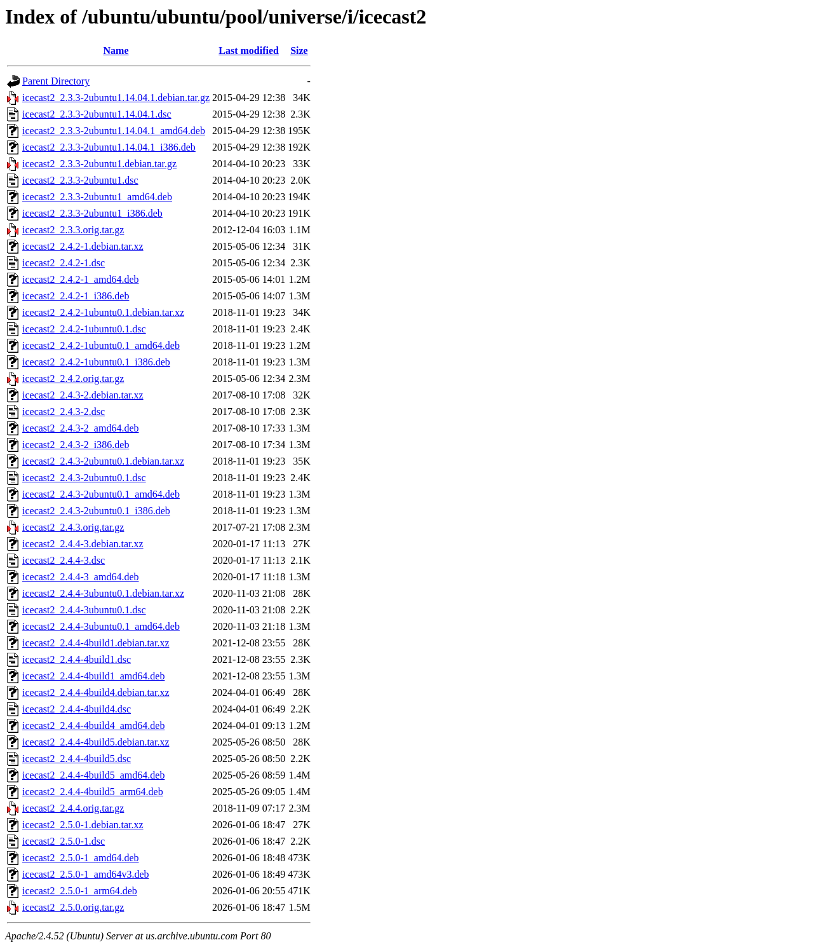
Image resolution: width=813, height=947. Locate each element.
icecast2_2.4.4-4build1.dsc (76, 659)
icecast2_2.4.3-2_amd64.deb (80, 428)
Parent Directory (56, 81)
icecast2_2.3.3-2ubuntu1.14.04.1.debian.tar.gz (116, 97)
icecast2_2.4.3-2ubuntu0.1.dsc (84, 477)
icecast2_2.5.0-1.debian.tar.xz (83, 824)
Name (116, 50)
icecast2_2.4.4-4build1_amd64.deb (93, 676)
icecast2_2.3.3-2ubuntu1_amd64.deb (97, 196)
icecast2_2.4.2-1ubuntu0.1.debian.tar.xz (103, 312)
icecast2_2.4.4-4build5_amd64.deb (93, 775)
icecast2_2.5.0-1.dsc (63, 841)
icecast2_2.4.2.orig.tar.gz (73, 378)
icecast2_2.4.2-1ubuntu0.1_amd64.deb (101, 345)
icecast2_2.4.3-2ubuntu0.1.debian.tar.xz (103, 461)
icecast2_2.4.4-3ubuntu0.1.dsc (84, 609)
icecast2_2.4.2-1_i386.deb (75, 295)
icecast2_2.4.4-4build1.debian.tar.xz (95, 642)
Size (299, 50)
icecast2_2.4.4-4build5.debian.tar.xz (95, 742)
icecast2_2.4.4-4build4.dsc (76, 709)
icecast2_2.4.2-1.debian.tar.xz (83, 246)
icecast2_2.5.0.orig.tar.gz (73, 907)
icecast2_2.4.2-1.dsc (63, 262)
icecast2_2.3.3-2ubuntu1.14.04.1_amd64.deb (113, 130)
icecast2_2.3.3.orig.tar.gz (73, 229)
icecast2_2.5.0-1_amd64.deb (80, 857)
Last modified (248, 50)
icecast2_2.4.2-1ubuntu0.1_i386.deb (96, 362)
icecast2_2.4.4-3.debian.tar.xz (83, 543)
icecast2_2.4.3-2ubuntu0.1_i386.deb (96, 510)
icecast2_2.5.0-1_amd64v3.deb (85, 874)
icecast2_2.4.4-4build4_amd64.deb (93, 725)
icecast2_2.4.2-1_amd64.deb (80, 279)
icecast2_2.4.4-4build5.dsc (76, 758)
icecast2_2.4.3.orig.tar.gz (73, 527)
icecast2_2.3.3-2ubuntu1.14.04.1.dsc (96, 114)
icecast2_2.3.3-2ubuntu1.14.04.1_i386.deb (109, 147)
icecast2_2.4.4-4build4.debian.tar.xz (95, 692)
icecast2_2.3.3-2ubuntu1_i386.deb (92, 213)
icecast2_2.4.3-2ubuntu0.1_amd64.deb (101, 494)
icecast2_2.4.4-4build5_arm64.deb (92, 791)
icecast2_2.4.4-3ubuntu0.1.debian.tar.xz (103, 593)
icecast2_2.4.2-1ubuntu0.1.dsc (84, 329)
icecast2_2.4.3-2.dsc (63, 411)
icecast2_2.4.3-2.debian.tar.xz (83, 395)
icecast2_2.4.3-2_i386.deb (75, 444)
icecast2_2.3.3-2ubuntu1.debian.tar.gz (99, 163)
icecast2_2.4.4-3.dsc (63, 560)
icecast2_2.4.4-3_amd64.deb (80, 576)
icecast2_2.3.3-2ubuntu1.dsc (80, 180)
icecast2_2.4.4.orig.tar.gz (73, 808)
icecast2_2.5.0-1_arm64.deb (79, 890)
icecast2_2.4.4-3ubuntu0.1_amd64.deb (101, 626)
